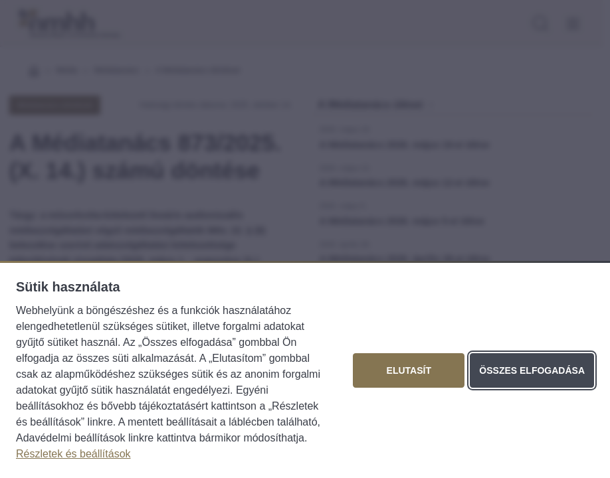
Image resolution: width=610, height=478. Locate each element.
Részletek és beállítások (73, 453)
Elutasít (409, 370)
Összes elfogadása (532, 370)
